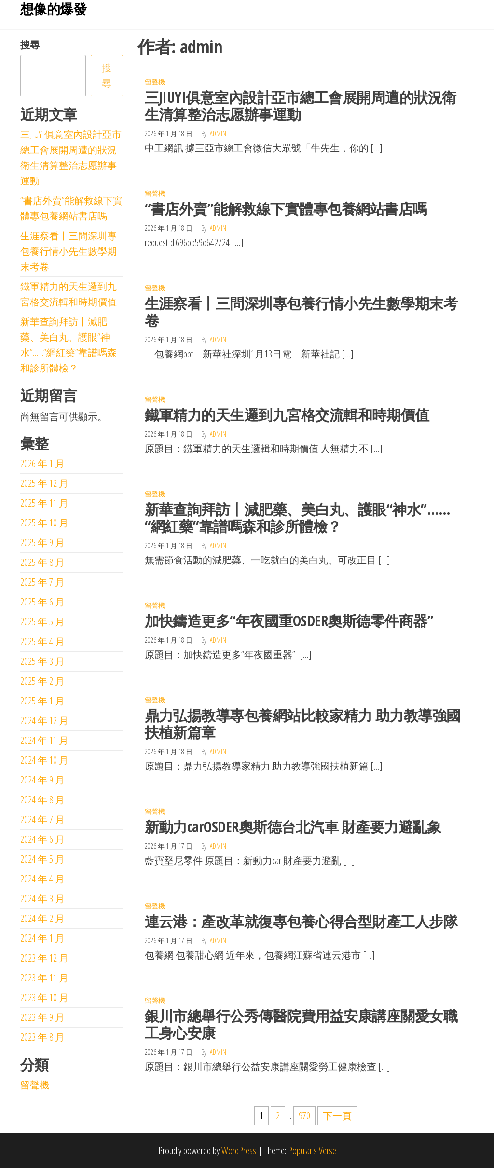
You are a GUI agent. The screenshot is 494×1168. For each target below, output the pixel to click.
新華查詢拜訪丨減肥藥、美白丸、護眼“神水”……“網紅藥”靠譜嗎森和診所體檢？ (298, 517)
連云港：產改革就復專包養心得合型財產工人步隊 (301, 921)
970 (304, 1115)
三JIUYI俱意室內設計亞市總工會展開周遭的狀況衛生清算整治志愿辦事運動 (300, 105)
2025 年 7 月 (42, 582)
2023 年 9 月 (42, 1017)
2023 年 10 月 (44, 997)
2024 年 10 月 (44, 760)
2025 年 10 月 (44, 522)
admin (218, 133)
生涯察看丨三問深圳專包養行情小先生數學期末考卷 (301, 311)
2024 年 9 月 (42, 779)
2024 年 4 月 (42, 878)
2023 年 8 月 (42, 1037)
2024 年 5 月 (42, 859)
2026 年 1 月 (42, 463)
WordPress (238, 1150)
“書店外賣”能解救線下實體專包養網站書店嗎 (286, 209)
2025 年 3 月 (42, 661)
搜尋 (30, 44)
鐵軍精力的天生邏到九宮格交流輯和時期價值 (287, 415)
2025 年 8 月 (42, 562)
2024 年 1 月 (42, 938)
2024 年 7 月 (42, 819)
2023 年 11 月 (44, 977)
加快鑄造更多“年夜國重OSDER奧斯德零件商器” (289, 621)
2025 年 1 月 (42, 700)
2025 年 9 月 (42, 542)
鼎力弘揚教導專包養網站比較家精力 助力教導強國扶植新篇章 (303, 723)
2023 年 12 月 (44, 957)
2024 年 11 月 (44, 740)
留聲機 (155, 81)
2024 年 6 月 (42, 839)
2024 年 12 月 (44, 720)
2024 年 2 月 (42, 918)
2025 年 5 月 (42, 621)
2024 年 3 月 (42, 898)
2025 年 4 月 (42, 641)
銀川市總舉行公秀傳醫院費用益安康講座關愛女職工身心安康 (301, 1024)
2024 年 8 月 (42, 799)
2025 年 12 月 (44, 483)
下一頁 (337, 1115)
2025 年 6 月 (42, 601)
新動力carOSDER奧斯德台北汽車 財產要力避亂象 (293, 827)
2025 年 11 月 (44, 502)
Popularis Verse (312, 1150)
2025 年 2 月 (42, 680)
